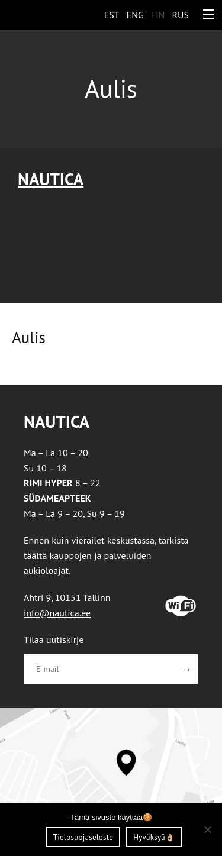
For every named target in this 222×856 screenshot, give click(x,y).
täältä (35, 555)
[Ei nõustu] (207, 829)
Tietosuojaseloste (83, 837)
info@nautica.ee (57, 613)
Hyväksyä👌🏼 (154, 837)
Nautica (50, 179)
